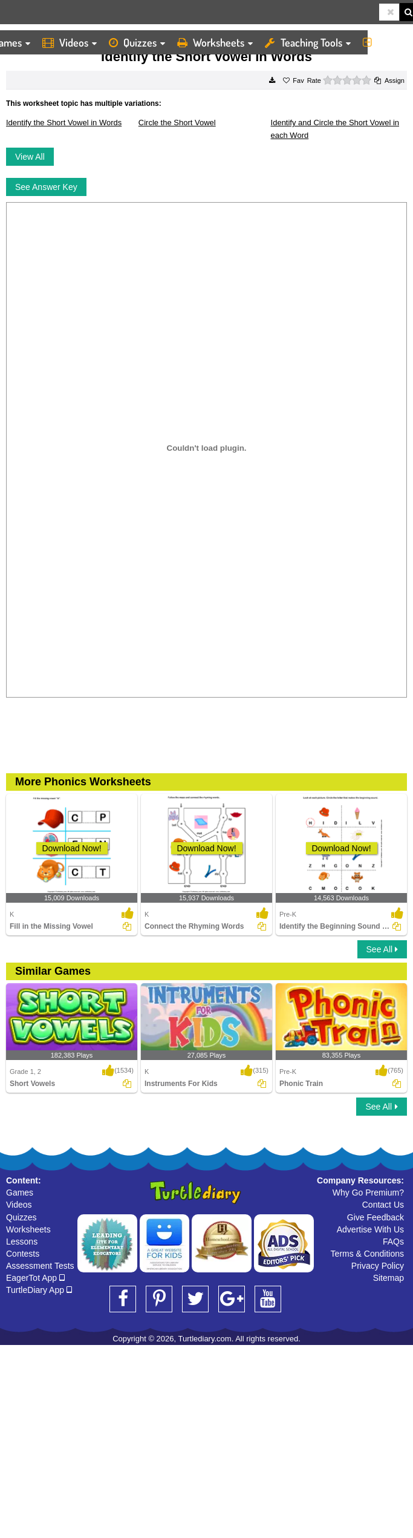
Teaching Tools (308, 42)
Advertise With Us (370, 1229)
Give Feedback (375, 1217)
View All (30, 157)
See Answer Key (46, 187)
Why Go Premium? (368, 1192)
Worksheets (215, 42)
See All (382, 949)
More (385, 42)
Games (19, 1192)
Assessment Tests (40, 1266)
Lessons (21, 1241)
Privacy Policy (377, 1266)
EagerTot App (35, 1278)
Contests (22, 1253)
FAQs (393, 1241)
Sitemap (388, 1278)
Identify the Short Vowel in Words (64, 122)
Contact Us (383, 1204)
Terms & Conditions (367, 1253)
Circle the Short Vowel (177, 122)
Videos (69, 42)
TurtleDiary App (39, 1290)
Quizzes (137, 42)
